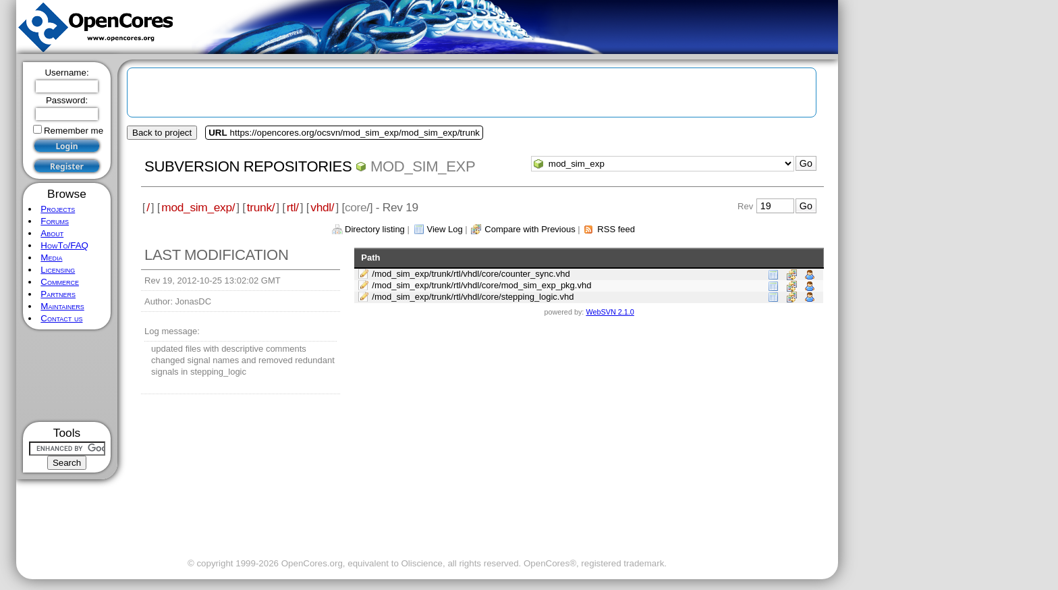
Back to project (162, 133)
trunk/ (261, 207)
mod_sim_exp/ (198, 207)
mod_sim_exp (422, 166)
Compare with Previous (529, 229)
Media (51, 257)
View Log (444, 229)
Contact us (61, 318)
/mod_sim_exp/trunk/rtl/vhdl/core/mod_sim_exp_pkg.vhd (481, 285)
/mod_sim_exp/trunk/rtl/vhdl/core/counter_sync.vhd (470, 274)
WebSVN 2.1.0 (610, 312)
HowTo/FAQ (64, 245)
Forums (54, 221)
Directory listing (375, 229)
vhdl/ (322, 207)
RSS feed (616, 229)
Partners (58, 294)
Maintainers (62, 306)
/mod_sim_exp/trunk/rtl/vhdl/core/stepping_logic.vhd (473, 297)
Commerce (59, 282)
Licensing (57, 270)
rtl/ (293, 207)
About (51, 233)
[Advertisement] (67, 375)
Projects (57, 209)
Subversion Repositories (248, 166)
